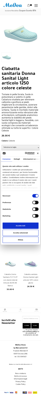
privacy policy (31, 332)
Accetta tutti (20, 226)
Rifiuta (20, 240)
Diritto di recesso (20, 376)
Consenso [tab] (6, 159)
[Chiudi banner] (37, 153)
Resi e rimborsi (20, 374)
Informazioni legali (20, 379)
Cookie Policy (20, 384)
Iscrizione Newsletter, (20, 10)
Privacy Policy (20, 382)
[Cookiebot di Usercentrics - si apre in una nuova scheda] (25, 153)
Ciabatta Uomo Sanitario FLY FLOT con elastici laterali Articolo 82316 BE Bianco (10, 280)
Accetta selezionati (20, 233)
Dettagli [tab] (17, 159)
